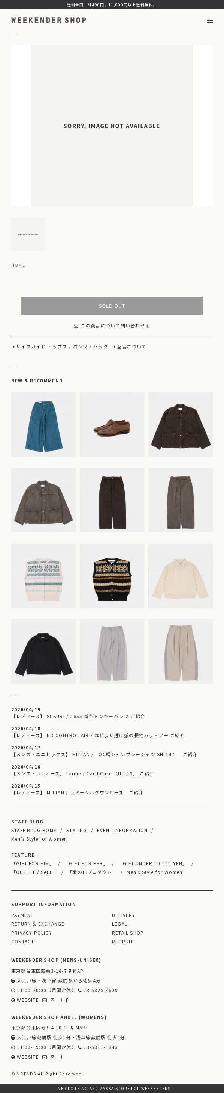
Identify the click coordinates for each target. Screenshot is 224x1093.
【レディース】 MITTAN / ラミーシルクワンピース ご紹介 (77, 792)
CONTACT (22, 941)
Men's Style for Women (39, 838)
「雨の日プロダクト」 (92, 872)
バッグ (100, 346)
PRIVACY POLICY (31, 932)
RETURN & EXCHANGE (37, 923)
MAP (76, 970)
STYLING (76, 830)
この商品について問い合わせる (112, 325)
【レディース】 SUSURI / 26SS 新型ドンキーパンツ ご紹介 (78, 716)
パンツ (80, 346)
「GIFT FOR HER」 (86, 863)
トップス (57, 346)
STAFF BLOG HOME (34, 830)
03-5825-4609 (98, 990)
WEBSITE (25, 1000)
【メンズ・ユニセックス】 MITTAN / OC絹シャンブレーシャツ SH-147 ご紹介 (104, 754)
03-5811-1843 (98, 1047)
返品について (131, 346)
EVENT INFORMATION (122, 830)
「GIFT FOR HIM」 (32, 863)
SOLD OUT (112, 306)
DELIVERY (124, 915)
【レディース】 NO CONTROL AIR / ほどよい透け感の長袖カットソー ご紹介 (98, 735)
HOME (18, 265)
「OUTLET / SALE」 (34, 872)
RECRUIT (122, 941)
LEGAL (119, 923)
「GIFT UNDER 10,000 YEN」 (153, 863)
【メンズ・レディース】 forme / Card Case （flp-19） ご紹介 (82, 773)
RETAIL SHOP (128, 932)
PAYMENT (22, 915)
